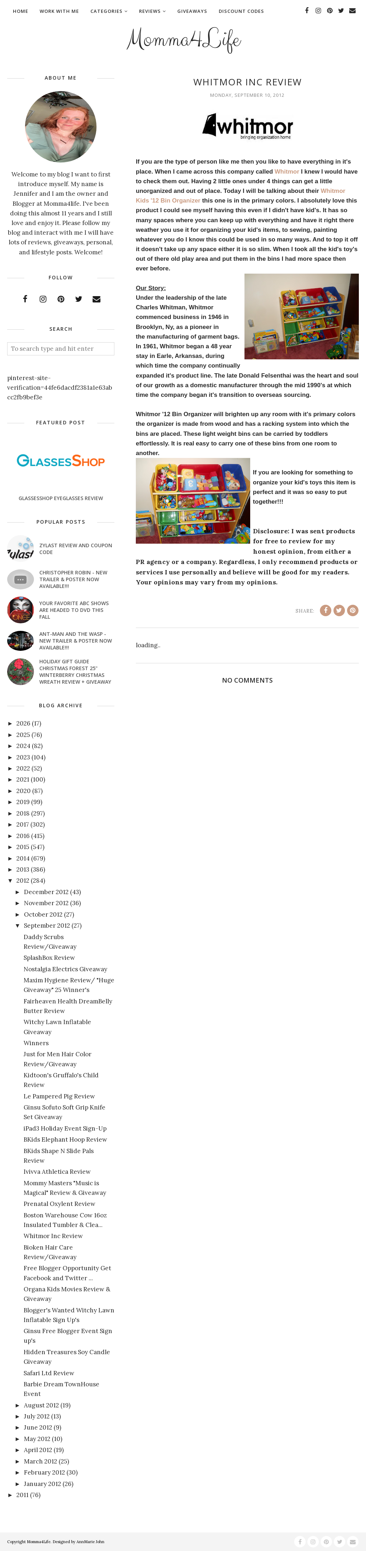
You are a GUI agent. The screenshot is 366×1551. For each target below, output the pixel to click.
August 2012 (41, 1405)
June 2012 (38, 1427)
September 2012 (47, 925)
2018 (23, 813)
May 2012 (37, 1439)
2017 (22, 824)
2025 (23, 735)
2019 (23, 802)
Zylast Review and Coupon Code (75, 548)
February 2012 (44, 1472)
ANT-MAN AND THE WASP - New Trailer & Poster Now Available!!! (75, 640)
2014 (23, 858)
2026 (23, 723)
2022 (23, 768)
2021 (22, 779)
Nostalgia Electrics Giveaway (65, 969)
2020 (23, 791)
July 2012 (37, 1416)
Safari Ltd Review (49, 1373)
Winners (36, 1043)
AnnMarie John (90, 1541)
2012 (22, 880)
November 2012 (46, 903)
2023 (23, 757)
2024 (23, 746)
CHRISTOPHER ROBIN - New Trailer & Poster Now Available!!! (73, 579)
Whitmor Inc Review (53, 1236)
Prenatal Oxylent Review (59, 1204)
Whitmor (286, 171)
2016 (23, 836)
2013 (22, 869)
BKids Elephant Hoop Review (65, 1139)
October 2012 (43, 914)
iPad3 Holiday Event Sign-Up (65, 1128)
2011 (22, 1495)
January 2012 (42, 1484)
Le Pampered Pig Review (59, 1096)
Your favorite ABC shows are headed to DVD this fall (74, 610)
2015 (22, 847)
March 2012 (40, 1461)
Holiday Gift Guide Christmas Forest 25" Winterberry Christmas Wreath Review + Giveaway (75, 671)
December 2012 (46, 892)
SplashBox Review (49, 958)
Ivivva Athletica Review (57, 1172)
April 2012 (38, 1450)
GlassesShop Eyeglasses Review (61, 498)
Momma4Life (183, 38)
